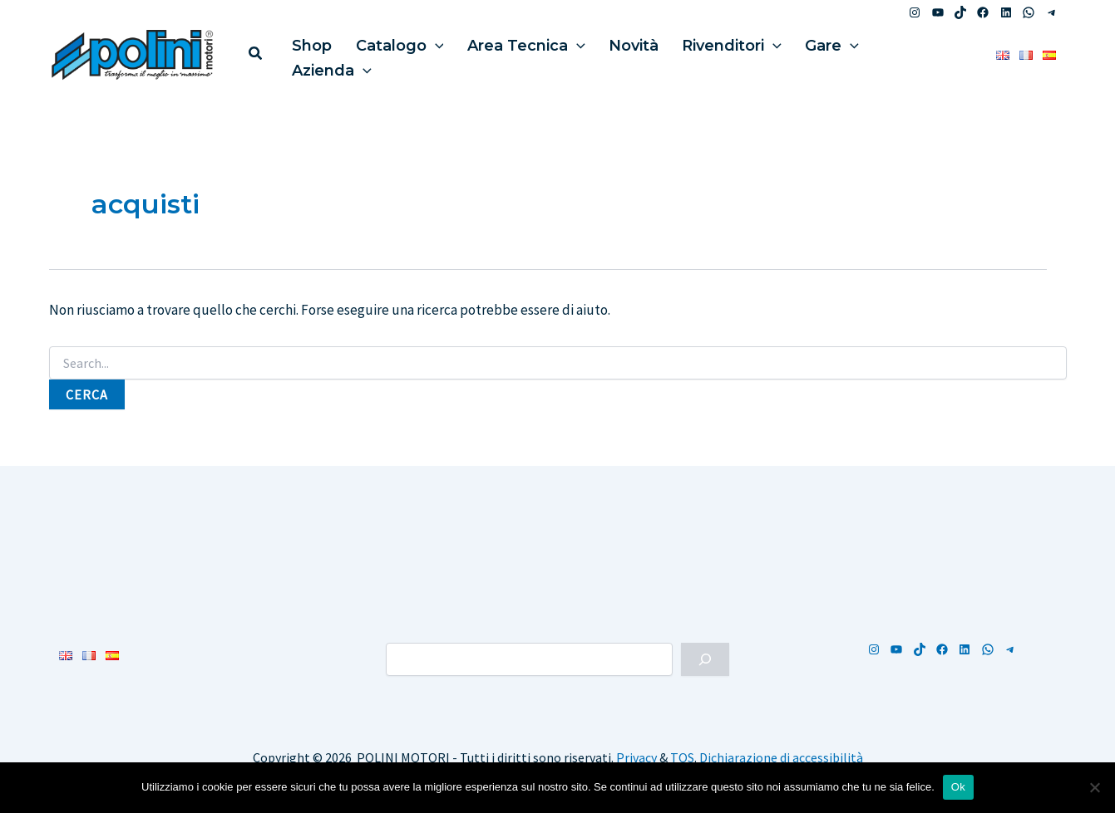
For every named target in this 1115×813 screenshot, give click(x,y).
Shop (308, 54)
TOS (682, 757)
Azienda (877, 54)
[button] (256, 55)
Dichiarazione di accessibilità (781, 757)
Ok (958, 787)
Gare (794, 54)
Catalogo (389, 54)
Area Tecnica (509, 54)
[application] (424, 54)
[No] (1094, 787)
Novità (609, 54)
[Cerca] (705, 659)
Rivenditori (701, 54)
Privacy (636, 757)
